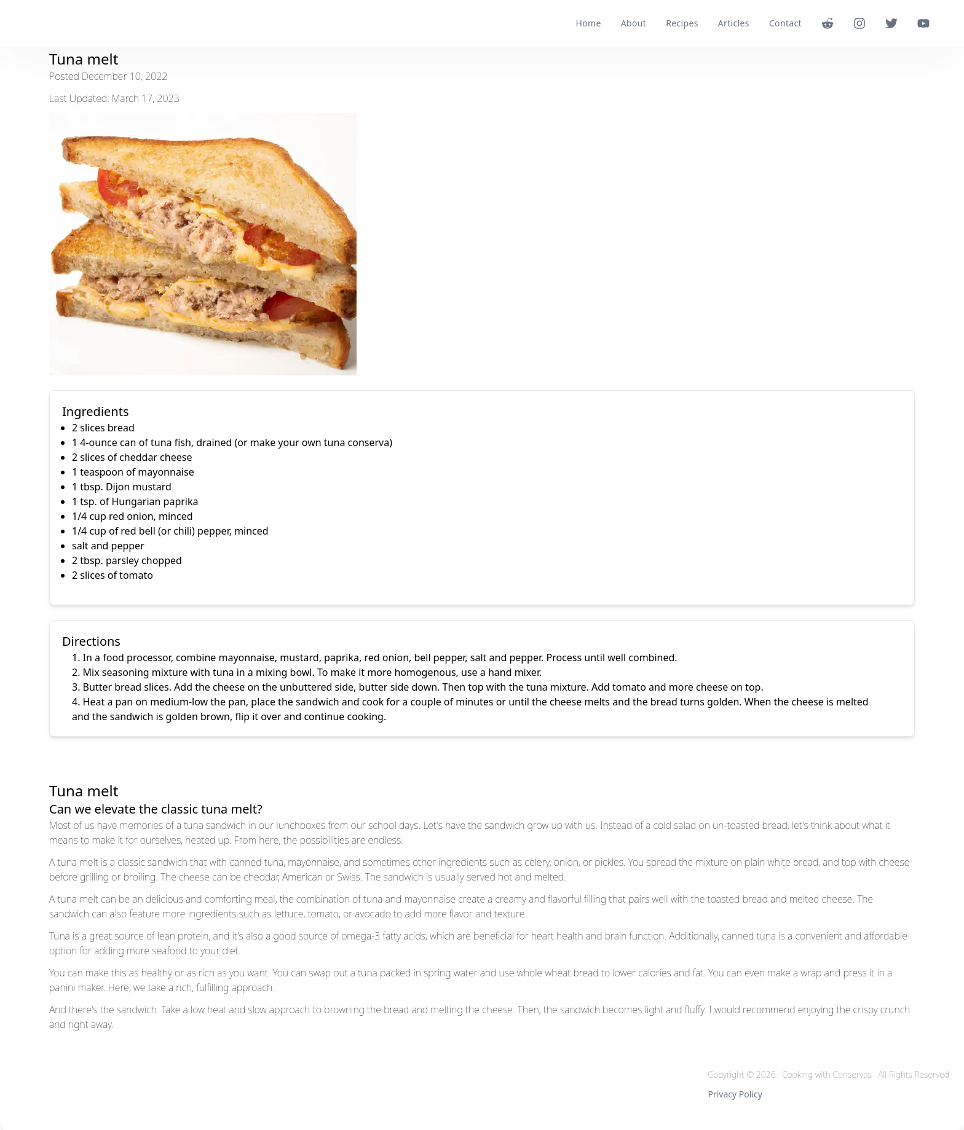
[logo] (55, 23)
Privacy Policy (735, 1094)
